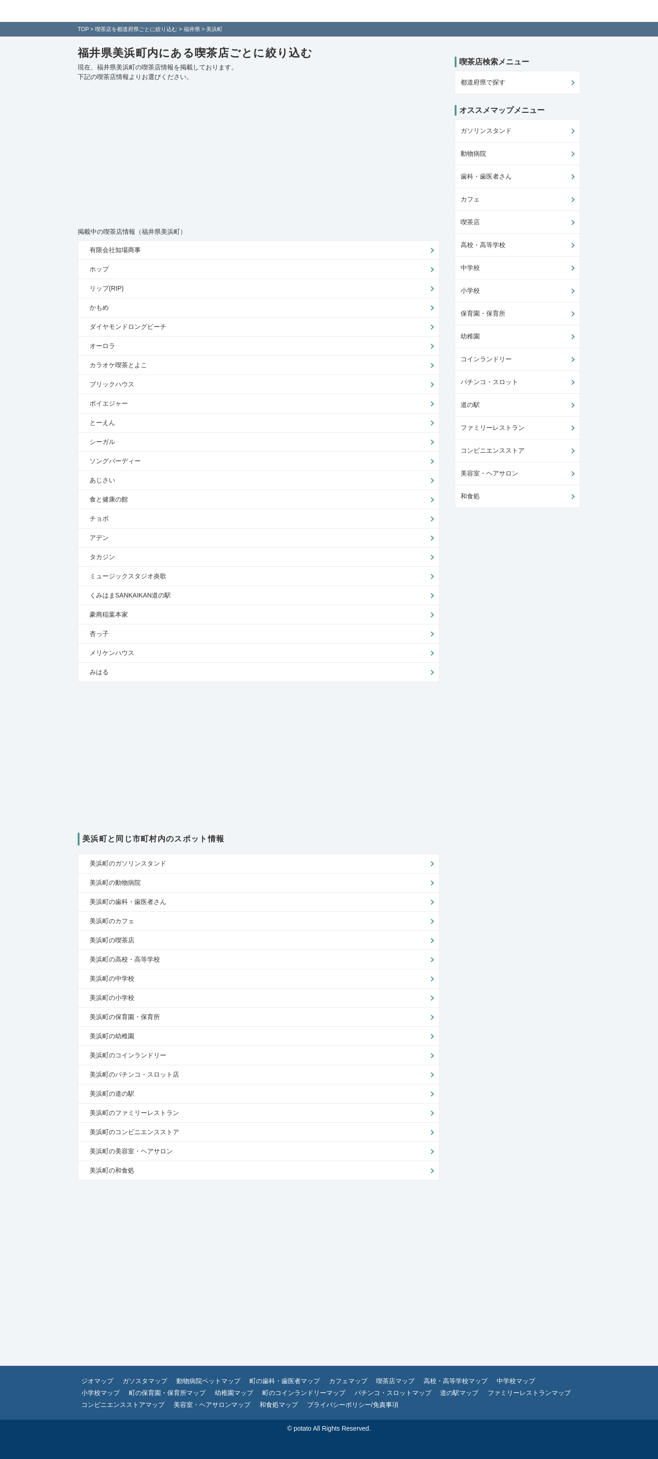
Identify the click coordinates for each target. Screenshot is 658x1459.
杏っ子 (99, 633)
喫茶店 (470, 222)
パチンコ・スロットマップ (393, 1392)
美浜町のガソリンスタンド (128, 863)
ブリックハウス (112, 384)
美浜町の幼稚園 (112, 1036)
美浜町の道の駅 (112, 1093)
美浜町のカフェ (112, 921)
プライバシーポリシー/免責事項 (352, 1404)
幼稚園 (470, 336)
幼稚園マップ (234, 1392)
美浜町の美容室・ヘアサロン (131, 1151)
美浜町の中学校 (112, 978)
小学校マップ (100, 1392)
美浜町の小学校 (112, 997)
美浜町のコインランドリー (128, 1055)
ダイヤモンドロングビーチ (128, 326)
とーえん (102, 422)
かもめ (99, 307)
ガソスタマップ (144, 1381)
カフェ (470, 199)
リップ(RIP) (107, 288)
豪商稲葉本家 (109, 614)
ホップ (99, 269)
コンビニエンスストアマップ (122, 1404)
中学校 (470, 267)
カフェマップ (348, 1381)
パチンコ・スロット (489, 382)
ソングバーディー (115, 461)
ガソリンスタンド (486, 130)
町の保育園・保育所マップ (167, 1392)
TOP (83, 29)
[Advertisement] (259, 155)
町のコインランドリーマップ (303, 1392)
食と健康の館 (109, 499)
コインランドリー (486, 359)
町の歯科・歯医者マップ (284, 1381)
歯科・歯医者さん (486, 176)
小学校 (470, 290)
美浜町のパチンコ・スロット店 (134, 1074)
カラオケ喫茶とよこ (118, 365)
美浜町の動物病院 (115, 882)
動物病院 (473, 153)
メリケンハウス (112, 652)
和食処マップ (279, 1404)
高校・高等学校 (483, 244)
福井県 (192, 29)
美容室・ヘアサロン (489, 473)
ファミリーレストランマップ (529, 1392)
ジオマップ (97, 1381)
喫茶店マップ (395, 1381)
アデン (99, 537)
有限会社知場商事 (115, 250)
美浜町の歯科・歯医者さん (128, 901)
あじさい (102, 480)
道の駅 (470, 404)
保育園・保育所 (483, 313)
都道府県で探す (483, 82)
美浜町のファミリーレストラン (134, 1112)
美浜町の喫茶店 (112, 940)
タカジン (102, 556)
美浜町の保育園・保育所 (125, 1016)
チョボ (99, 518)
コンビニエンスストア (493, 450)
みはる (99, 672)
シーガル (102, 441)
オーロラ (102, 345)
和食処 (470, 496)
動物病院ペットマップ (208, 1381)
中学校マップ (516, 1381)
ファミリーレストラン (493, 427)
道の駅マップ (459, 1392)
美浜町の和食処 (112, 1170)
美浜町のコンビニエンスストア (134, 1132)
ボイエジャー (109, 403)
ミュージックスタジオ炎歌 (128, 576)
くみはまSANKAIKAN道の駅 (130, 595)
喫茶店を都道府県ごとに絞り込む (136, 29)
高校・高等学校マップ (456, 1381)
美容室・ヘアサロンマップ (212, 1404)
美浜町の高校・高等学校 (125, 959)
